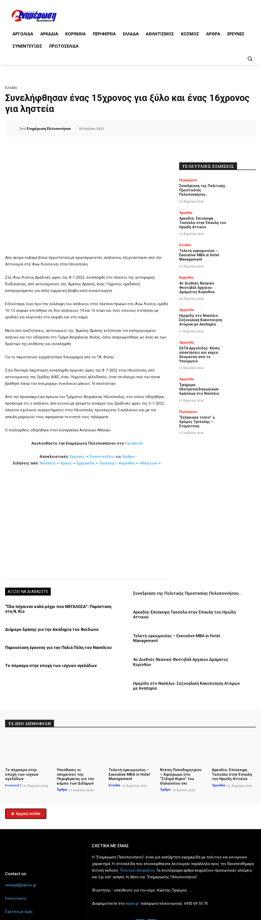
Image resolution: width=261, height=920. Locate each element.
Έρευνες (77, 456)
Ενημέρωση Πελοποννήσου (49, 128)
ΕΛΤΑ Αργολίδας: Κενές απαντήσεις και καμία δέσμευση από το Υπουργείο (199, 353)
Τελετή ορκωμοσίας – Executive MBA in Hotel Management (187, 635)
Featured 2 (13, 768)
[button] (250, 58)
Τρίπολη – (108, 463)
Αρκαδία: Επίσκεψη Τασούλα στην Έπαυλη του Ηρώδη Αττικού (202, 222)
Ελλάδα (11, 88)
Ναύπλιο (48, 463)
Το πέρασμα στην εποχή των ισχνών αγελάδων (48, 664)
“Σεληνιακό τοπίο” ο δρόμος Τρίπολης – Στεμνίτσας (196, 419)
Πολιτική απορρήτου (137, 858)
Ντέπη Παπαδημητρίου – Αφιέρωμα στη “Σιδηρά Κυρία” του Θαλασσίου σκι (181, 764)
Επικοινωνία (15, 886)
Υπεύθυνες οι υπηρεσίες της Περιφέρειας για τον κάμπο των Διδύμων (78, 762)
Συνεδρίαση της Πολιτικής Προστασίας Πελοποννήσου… (185, 593)
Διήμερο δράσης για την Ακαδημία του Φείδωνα (50, 629)
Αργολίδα (186, 308)
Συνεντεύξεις (102, 456)
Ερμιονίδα (86, 463)
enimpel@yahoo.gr (20, 873)
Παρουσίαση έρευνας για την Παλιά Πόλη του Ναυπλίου (56, 646)
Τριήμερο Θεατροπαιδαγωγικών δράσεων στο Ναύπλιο (198, 387)
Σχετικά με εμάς (19, 899)
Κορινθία (127, 463)
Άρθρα (128, 456)
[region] (87, 521)
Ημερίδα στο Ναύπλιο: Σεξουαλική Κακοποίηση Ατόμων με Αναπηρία (200, 319)
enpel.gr (132, 891)
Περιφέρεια (188, 180)
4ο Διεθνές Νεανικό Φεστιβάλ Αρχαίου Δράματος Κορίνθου (187, 653)
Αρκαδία (185, 212)
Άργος (66, 463)
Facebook (134, 443)
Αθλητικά (148, 463)
